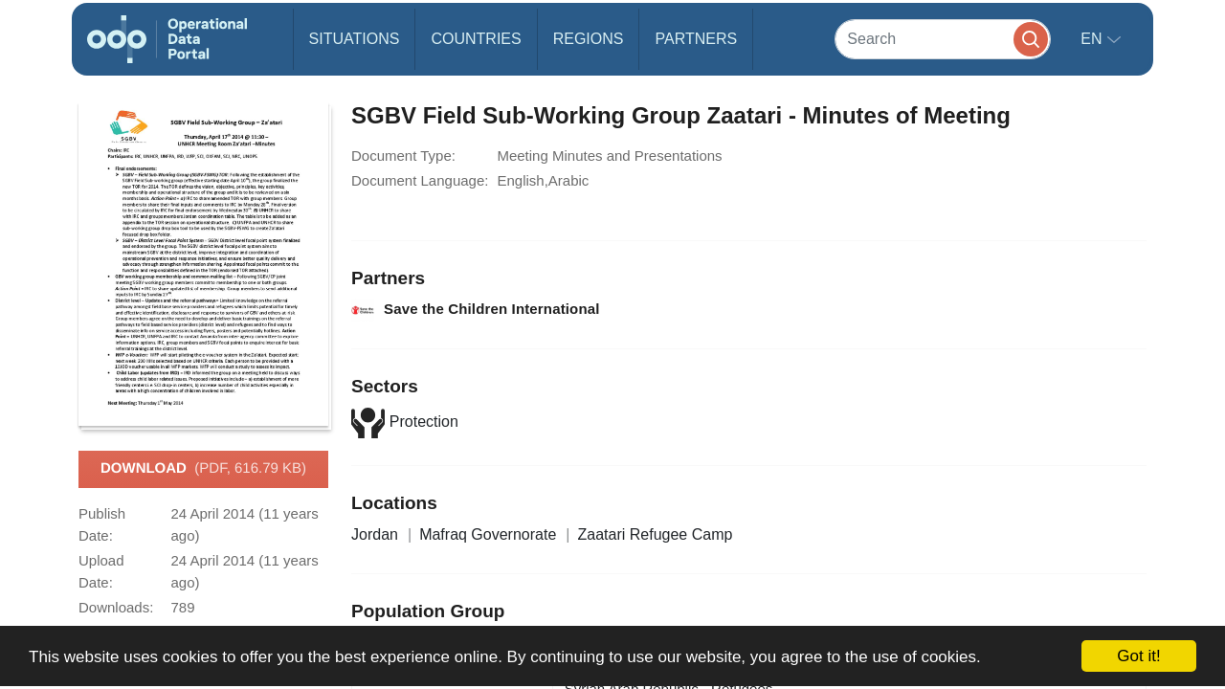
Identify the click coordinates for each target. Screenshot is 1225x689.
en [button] (1093, 39)
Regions (588, 39)
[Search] (943, 38)
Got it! (1138, 656)
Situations (354, 39)
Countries (476, 39)
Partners (696, 39)
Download (203, 469)
